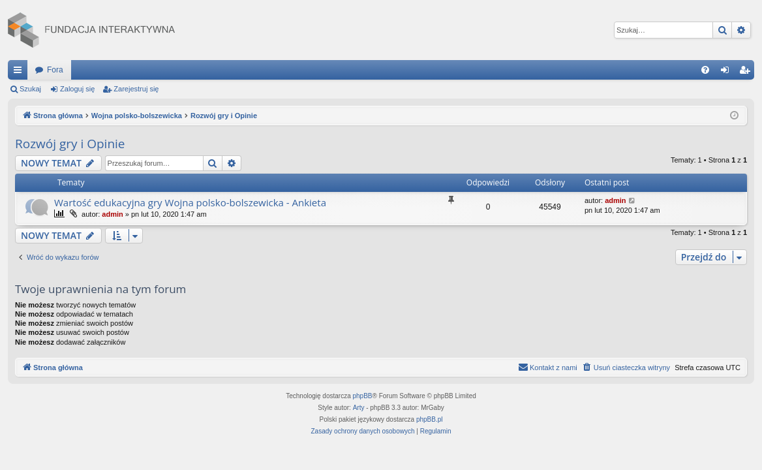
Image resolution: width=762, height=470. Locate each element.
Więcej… (20, 72)
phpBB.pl (429, 419)
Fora (55, 69)
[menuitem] (705, 70)
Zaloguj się (77, 89)
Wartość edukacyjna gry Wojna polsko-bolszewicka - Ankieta (190, 202)
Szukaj (30, 89)
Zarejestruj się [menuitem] (747, 72)
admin (112, 214)
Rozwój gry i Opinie (70, 143)
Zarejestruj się (136, 89)
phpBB (363, 396)
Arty (359, 407)
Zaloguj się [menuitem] (728, 72)
